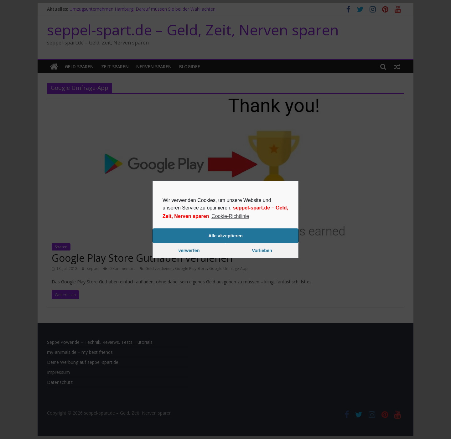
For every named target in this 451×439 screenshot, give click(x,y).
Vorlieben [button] (262, 250)
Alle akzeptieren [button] (225, 235)
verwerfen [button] (189, 250)
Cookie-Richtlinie (230, 216)
